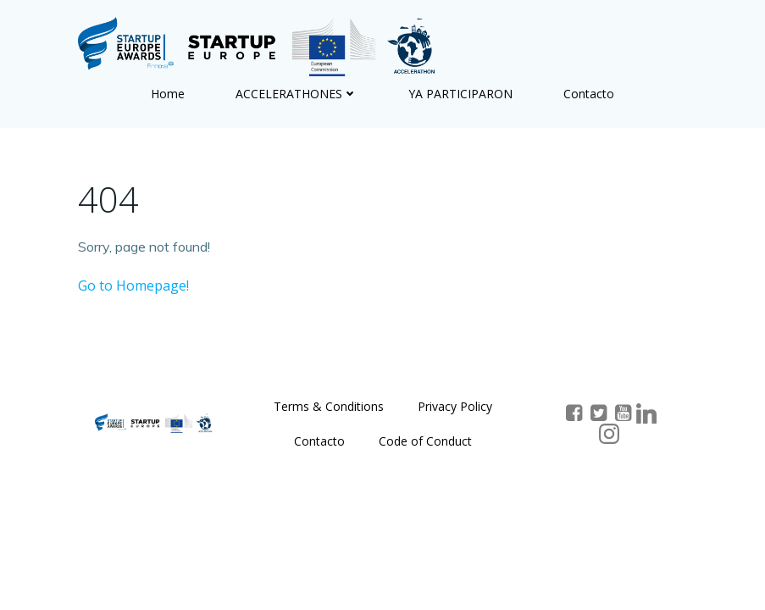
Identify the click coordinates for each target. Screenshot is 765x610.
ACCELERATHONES (297, 94)
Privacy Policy (455, 406)
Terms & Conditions (329, 406)
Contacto (588, 94)
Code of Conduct (425, 441)
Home (168, 94)
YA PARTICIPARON (460, 94)
